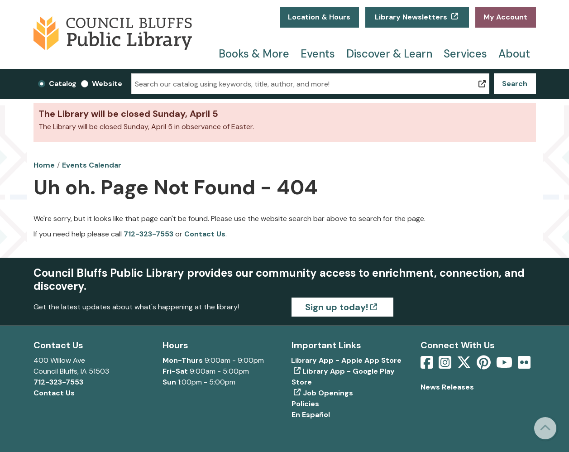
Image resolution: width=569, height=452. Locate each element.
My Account (505, 17)
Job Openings (328, 393)
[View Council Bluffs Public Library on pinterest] (484, 365)
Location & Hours (319, 17)
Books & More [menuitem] (254, 54)
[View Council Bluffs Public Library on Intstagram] (446, 365)
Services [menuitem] (465, 54)
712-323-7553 (148, 234)
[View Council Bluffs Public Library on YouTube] (505, 365)
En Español (311, 414)
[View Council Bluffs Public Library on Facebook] (428, 365)
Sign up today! (336, 307)
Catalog (63, 83)
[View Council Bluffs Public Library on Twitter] (465, 365)
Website (107, 83)
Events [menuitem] (318, 54)
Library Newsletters (411, 17)
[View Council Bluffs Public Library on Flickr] (524, 365)
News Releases (447, 387)
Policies (305, 404)
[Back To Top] (545, 428)
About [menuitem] (514, 54)
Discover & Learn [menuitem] (389, 54)
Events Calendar (91, 165)
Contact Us (204, 234)
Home (44, 165)
